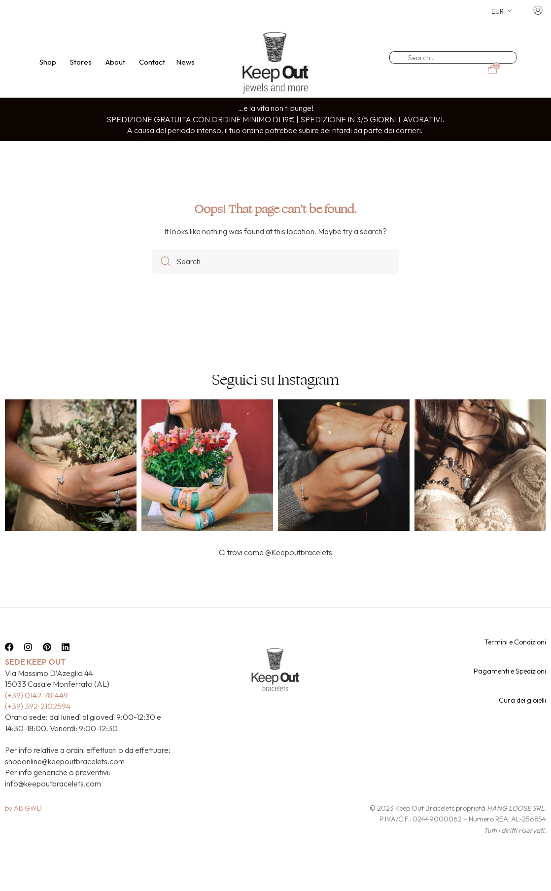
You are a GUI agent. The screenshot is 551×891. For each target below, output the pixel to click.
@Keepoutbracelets (298, 569)
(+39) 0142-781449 (36, 712)
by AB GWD (23, 825)
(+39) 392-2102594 (37, 723)
